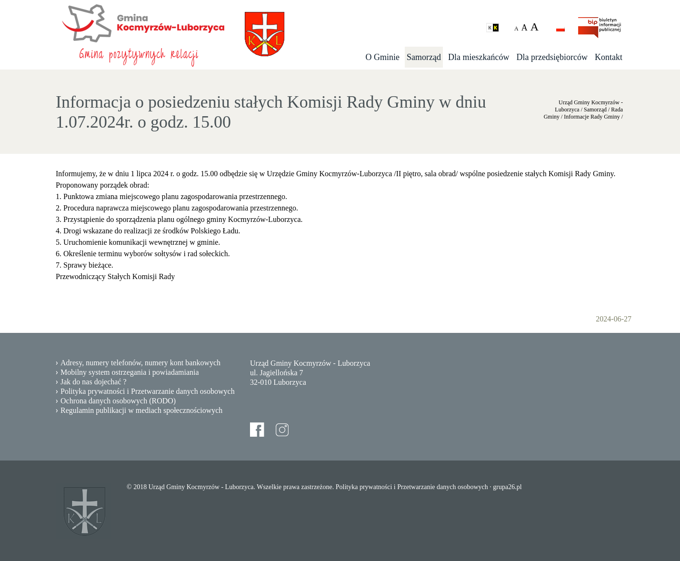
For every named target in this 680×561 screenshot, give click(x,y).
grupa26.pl (507, 487)
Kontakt (608, 57)
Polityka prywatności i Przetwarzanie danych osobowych (147, 391)
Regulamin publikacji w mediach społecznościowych (141, 410)
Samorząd (424, 57)
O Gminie (383, 57)
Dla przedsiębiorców (552, 57)
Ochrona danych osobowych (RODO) (118, 401)
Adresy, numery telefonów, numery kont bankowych (140, 363)
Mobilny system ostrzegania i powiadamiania (129, 372)
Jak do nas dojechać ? (93, 382)
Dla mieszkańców (478, 57)
